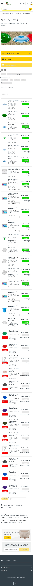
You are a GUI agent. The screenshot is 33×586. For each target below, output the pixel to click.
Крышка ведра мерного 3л (12, 319)
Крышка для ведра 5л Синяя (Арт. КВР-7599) (14, 472)
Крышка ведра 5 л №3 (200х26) (13, 246)
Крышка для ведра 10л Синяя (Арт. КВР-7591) (14, 395)
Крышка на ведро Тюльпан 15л (13, 193)
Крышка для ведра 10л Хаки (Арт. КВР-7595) (14, 421)
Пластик (3, 74)
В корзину (7, 537)
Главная (3, 13)
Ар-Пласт (16, 80)
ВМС (11, 80)
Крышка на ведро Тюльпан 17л (13, 180)
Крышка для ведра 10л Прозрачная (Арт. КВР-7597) (14, 357)
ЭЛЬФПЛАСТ (4, 80)
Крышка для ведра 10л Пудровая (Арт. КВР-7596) (14, 370)
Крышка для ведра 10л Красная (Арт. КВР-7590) (14, 344)
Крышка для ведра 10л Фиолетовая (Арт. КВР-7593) (14, 408)
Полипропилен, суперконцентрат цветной (20, 74)
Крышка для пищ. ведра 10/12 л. (13, 112)
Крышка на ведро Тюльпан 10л (13, 291)
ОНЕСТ (23, 80)
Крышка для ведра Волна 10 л (13, 146)
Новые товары (10, 65)
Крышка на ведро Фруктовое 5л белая (14, 168)
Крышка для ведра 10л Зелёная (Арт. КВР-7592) (14, 331)
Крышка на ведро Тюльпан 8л (13, 221)
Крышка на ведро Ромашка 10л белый (13, 280)
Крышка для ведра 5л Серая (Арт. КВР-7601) (14, 459)
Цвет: (9, 189)
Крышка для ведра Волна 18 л (13, 123)
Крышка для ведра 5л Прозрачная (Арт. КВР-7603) (14, 447)
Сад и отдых (18, 13)
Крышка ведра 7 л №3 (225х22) (13, 258)
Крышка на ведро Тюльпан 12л (13, 207)
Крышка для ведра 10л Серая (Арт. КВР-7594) (14, 383)
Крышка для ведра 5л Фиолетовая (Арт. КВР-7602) (14, 485)
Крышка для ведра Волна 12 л (13, 100)
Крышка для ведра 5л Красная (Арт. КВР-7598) (14, 434)
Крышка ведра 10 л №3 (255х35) (13, 269)
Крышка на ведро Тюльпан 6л (13, 305)
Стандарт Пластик (6, 83)
